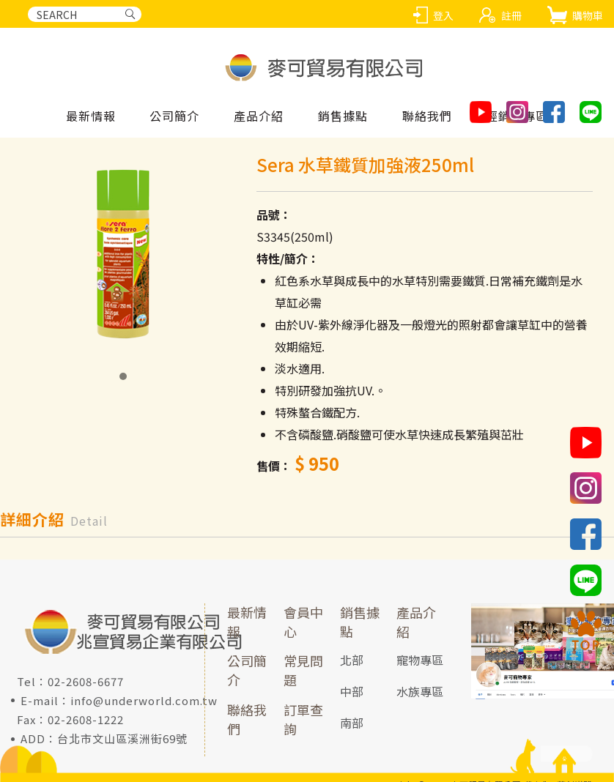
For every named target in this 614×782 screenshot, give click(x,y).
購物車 (587, 15)
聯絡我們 (247, 719)
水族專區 (419, 691)
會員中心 (303, 622)
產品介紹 (416, 622)
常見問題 (303, 671)
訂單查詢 (303, 719)
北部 (351, 660)
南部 (351, 722)
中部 (351, 691)
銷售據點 (360, 622)
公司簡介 (247, 671)
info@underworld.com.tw (144, 700)
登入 (443, 15)
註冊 (511, 15)
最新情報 (91, 116)
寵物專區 (419, 660)
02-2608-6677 (86, 681)
